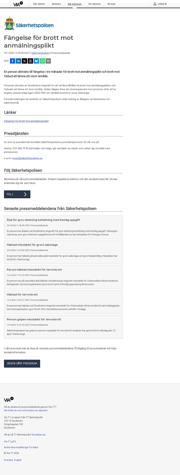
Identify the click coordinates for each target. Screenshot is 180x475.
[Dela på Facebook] (12, 61)
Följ (17, 194)
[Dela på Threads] (30, 61)
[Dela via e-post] (48, 61)
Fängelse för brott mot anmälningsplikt (26, 121)
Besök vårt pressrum (22, 363)
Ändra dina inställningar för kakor (21, 447)
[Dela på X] (24, 61)
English (18, 460)
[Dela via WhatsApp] (42, 61)
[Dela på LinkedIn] (18, 61)
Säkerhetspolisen (40, 53)
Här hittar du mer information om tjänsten (26, 410)
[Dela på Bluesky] (36, 61)
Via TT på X (10, 441)
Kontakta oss (39, 434)
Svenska (8, 460)
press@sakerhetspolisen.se (27, 158)
